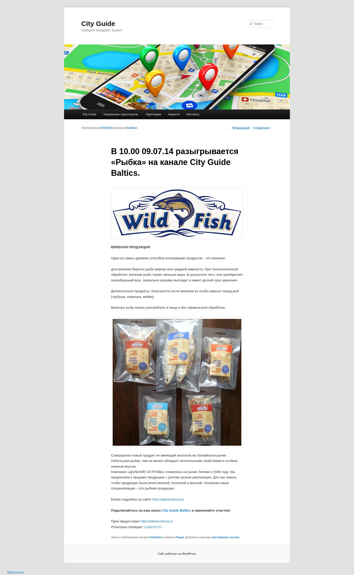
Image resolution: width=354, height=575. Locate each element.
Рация (180, 537)
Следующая (263, 128)
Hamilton (131, 128)
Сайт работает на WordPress (177, 553)
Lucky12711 (153, 527)
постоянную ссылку (225, 537)
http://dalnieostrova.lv (168, 499)
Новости (173, 114)
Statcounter (15, 572)
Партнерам (153, 114)
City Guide (98, 23)
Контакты (192, 114)
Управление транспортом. (121, 114)
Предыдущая (239, 128)
